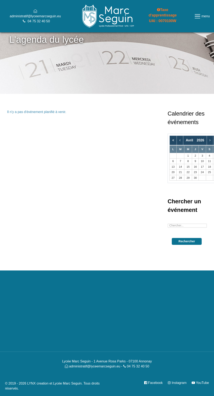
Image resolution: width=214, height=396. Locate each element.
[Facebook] (155, 383)
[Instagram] (178, 383)
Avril (191, 140)
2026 (200, 140)
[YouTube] (199, 383)
